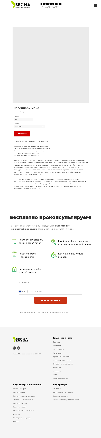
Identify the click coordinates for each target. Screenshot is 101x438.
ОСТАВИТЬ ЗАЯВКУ (50, 300)
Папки (55, 375)
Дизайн (16, 421)
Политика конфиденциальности (66, 400)
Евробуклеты (58, 349)
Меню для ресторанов (62, 360)
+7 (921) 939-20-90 (51, 4)
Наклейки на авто (20, 407)
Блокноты (57, 367)
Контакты (57, 389)
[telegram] (18, 348)
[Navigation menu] (95, 5)
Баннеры (16, 414)
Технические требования (63, 392)
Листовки (57, 346)
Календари (57, 353)
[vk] (14, 348)
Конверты (57, 371)
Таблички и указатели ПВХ (23, 400)
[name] (50, 282)
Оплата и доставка (60, 396)
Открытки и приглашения (63, 364)
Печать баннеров (19, 389)
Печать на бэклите (20, 403)
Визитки (56, 342)
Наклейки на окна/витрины (23, 411)
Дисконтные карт (60, 378)
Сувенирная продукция (22, 418)
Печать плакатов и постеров (24, 396)
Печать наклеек (19, 392)
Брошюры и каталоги (61, 356)
